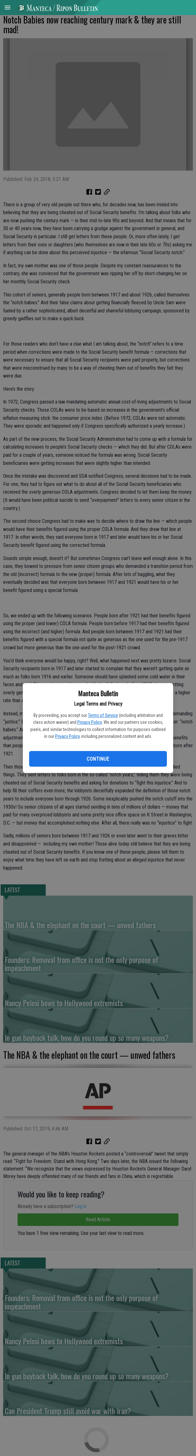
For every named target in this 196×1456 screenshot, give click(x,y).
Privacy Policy (89, 722)
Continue (98, 759)
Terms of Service (103, 715)
